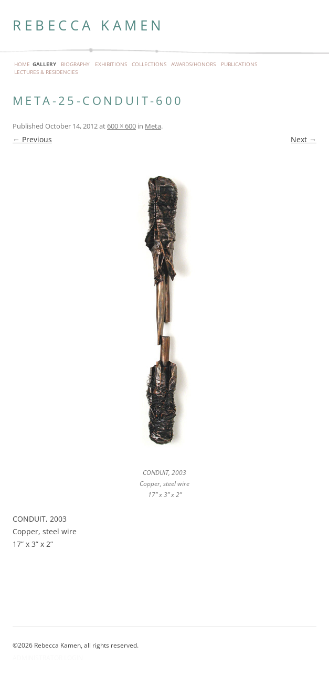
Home (22, 64)
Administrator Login (48, 657)
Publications (239, 64)
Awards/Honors (193, 64)
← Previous (32, 139)
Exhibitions (111, 64)
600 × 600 (121, 126)
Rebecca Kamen (89, 25)
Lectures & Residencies (46, 72)
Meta (153, 126)
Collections (149, 64)
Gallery (44, 64)
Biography (75, 64)
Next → (303, 139)
